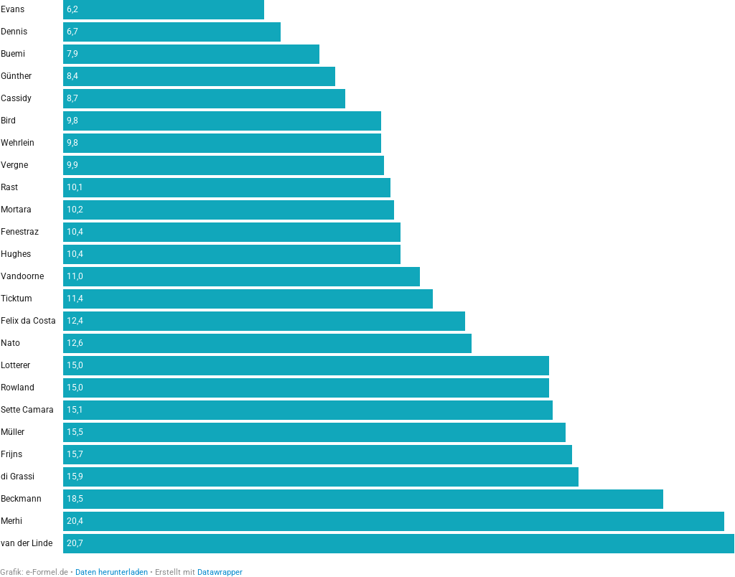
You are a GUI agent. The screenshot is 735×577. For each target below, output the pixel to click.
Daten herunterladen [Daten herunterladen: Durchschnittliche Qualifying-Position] (111, 572)
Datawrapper (220, 572)
